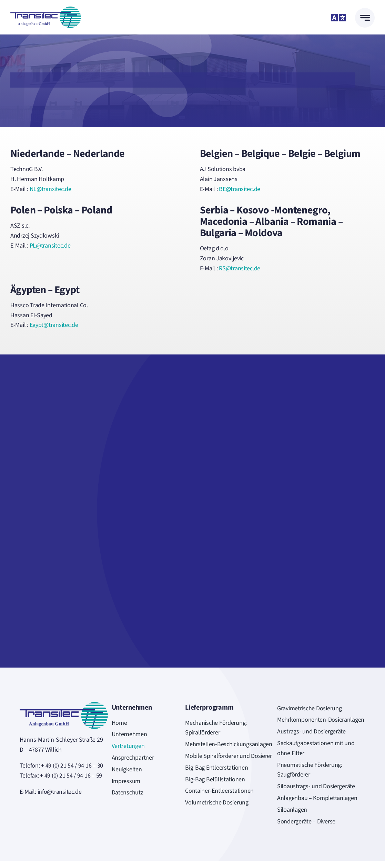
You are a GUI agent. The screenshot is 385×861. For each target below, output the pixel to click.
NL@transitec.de (50, 189)
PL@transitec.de (50, 245)
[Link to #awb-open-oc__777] (365, 18)
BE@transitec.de (239, 189)
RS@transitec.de (239, 268)
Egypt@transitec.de (54, 325)
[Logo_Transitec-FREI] (45, 9)
